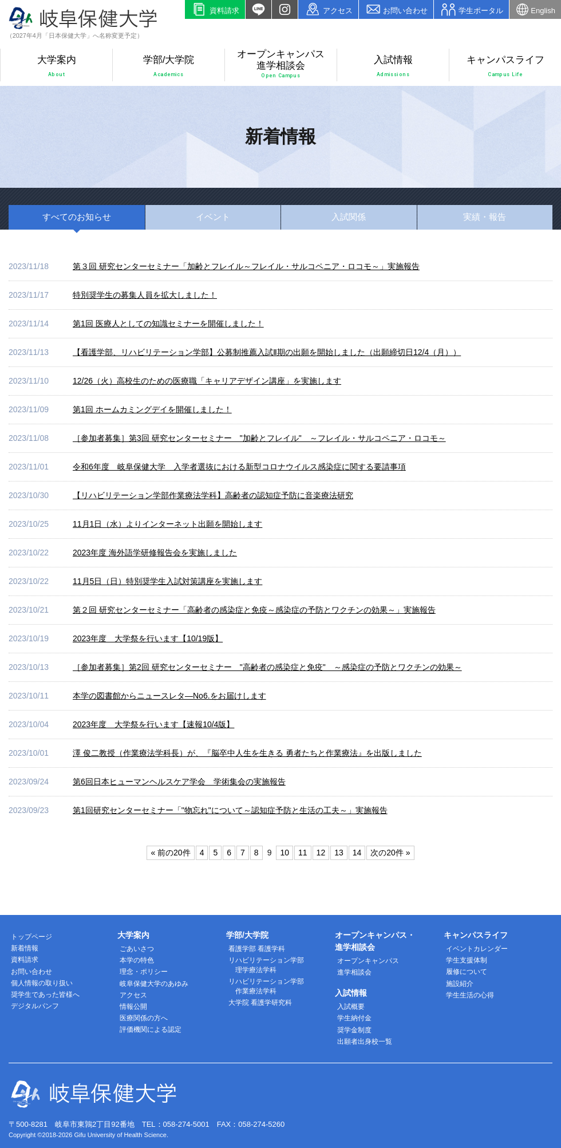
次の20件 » (390, 852)
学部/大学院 (169, 66)
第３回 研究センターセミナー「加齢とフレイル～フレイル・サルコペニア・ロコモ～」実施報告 (246, 266)
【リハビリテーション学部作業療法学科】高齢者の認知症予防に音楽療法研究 (213, 495)
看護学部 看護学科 (256, 949)
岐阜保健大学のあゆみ (154, 984)
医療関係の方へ (144, 1018)
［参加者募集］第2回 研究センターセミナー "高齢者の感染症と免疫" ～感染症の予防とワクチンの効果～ (267, 667)
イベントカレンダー (477, 949)
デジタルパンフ (35, 1006)
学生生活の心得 (470, 995)
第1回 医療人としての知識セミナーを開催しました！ (168, 323)
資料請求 (215, 9)
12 (321, 852)
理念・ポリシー (144, 972)
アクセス (328, 9)
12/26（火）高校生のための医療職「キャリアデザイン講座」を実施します (207, 380)
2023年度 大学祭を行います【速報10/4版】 (153, 724)
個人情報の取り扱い (42, 983)
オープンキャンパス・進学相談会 (375, 941)
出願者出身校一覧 (364, 1041)
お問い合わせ (396, 9)
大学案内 (56, 66)
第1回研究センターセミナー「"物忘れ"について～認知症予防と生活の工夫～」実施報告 (230, 810)
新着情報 (24, 948)
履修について (466, 972)
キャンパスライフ (505, 66)
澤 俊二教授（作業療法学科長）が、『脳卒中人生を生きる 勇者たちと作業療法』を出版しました (247, 753)
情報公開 (133, 1007)
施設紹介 (459, 984)
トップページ (31, 937)
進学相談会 (354, 972)
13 (338, 852)
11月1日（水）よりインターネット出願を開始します (167, 523)
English (535, 9)
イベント (213, 217)
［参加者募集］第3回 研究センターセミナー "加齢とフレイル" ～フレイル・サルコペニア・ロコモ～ (259, 438)
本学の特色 (137, 960)
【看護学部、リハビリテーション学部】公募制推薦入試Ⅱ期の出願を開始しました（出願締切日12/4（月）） (267, 352)
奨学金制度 (354, 1030)
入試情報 (393, 66)
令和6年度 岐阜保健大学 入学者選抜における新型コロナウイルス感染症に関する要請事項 (239, 466)
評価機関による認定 (150, 1029)
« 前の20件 (170, 852)
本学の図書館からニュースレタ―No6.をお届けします (169, 695)
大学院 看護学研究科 (260, 1003)
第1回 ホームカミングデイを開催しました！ (152, 409)
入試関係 (348, 217)
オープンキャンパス (368, 961)
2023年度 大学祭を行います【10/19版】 (148, 638)
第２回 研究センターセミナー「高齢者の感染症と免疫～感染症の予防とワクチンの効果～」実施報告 (254, 609)
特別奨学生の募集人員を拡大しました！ (145, 294)
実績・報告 (484, 217)
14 (357, 852)
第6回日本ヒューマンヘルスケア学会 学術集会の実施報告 (179, 781)
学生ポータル (471, 9)
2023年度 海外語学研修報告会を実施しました (155, 552)
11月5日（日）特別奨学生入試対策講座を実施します (167, 581)
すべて (76, 217)
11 (302, 852)
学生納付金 (354, 1018)
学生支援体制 (466, 960)
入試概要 (351, 1007)
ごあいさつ (137, 949)
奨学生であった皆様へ (45, 995)
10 (284, 852)
